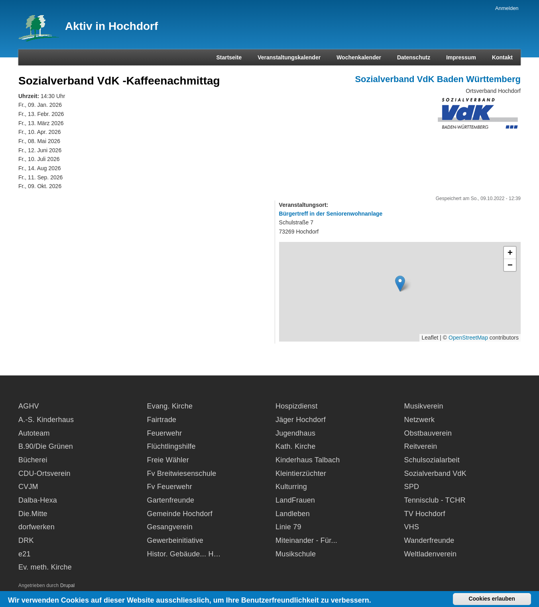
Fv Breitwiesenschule (181, 473)
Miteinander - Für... (306, 540)
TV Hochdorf (424, 514)
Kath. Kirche (295, 446)
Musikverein (423, 406)
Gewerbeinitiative (175, 540)
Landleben (292, 514)
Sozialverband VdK (435, 473)
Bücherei (32, 460)
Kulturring (291, 487)
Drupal (67, 585)
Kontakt (502, 57)
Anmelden (507, 8)
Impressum (461, 57)
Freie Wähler (168, 460)
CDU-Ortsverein (44, 473)
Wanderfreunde (429, 540)
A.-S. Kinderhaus (46, 420)
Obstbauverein (428, 433)
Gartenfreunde (171, 500)
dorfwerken (36, 527)
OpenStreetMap (468, 337)
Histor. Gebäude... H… (184, 554)
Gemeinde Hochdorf (180, 514)
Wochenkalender (358, 57)
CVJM (28, 487)
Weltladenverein (430, 554)
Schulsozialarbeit (432, 460)
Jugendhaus (295, 433)
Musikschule (295, 554)
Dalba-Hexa (37, 500)
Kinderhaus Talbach (307, 460)
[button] (400, 283)
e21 (24, 554)
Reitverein (420, 446)
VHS (411, 527)
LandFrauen (295, 500)
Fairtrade (162, 420)
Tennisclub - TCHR (435, 500)
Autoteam (34, 433)
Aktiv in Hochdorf (111, 26)
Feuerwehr (164, 433)
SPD (411, 487)
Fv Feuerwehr (169, 487)
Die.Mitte (32, 514)
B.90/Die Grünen (45, 446)
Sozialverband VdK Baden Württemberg (438, 79)
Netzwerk (419, 420)
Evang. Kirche (170, 406)
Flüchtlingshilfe (171, 446)
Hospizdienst (296, 406)
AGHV (28, 406)
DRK (26, 540)
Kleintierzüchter (300, 473)
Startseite (229, 57)
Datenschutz (413, 57)
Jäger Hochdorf (300, 420)
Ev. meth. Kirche (45, 567)
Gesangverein (170, 527)
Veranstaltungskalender (289, 57)
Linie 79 (288, 527)
